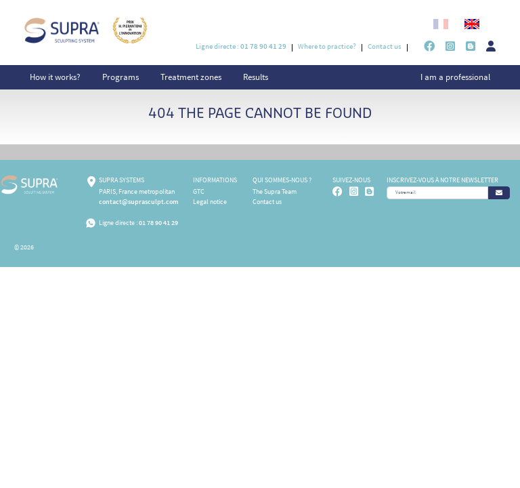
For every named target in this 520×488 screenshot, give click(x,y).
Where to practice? (327, 46)
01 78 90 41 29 (158, 222)
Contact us (385, 46)
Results (255, 77)
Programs (120, 77)
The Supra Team (275, 191)
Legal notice (210, 201)
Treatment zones (190, 77)
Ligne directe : (241, 46)
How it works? (55, 77)
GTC (198, 191)
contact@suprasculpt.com (138, 201)
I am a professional (455, 77)
